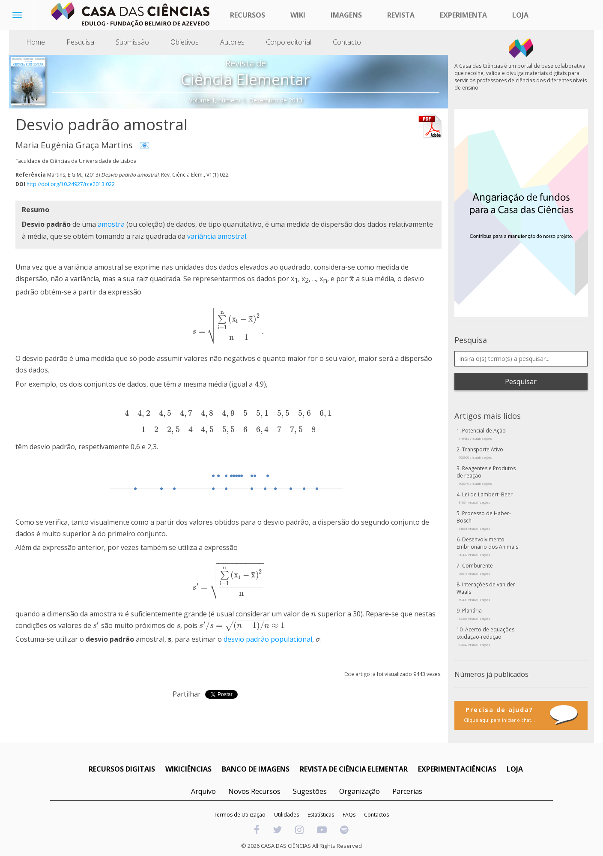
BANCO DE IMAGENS (256, 769)
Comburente (476, 569)
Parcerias (407, 791)
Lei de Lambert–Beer (486, 498)
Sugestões (310, 791)
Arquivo (203, 791)
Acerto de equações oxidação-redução (485, 636)
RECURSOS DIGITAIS (122, 769)
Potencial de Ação (482, 434)
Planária (474, 614)
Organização (359, 791)
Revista (401, 15)
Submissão (132, 42)
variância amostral (216, 236)
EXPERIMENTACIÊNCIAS (457, 769)
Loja (520, 15)
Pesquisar (521, 381)
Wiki (297, 15)
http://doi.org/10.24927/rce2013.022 (71, 184)
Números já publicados (491, 674)
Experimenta (463, 15)
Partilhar (187, 694)
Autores (232, 42)
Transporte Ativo (481, 453)
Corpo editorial (288, 42)
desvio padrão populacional (268, 639)
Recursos (247, 15)
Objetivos (184, 42)
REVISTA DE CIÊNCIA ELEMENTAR (354, 769)
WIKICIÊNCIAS (188, 769)
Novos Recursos (254, 791)
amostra (111, 224)
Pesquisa (80, 42)
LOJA (515, 769)
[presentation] (351, 278)
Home (35, 42)
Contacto (347, 42)
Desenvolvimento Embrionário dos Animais (487, 546)
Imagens (346, 15)
